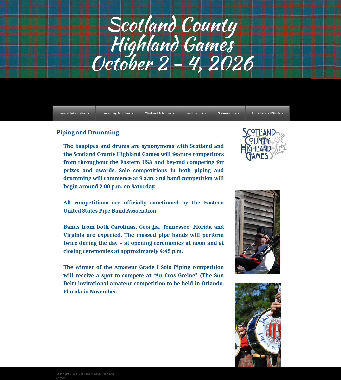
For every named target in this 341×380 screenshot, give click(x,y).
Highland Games (171, 43)
